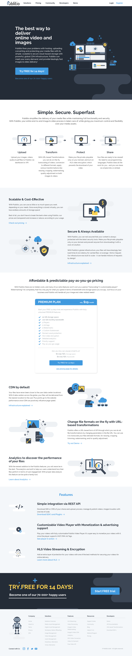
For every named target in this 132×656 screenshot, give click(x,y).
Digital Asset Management (52, 627)
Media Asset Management (52, 624)
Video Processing (73, 624)
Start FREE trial (105, 591)
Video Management (50, 636)
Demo (75, 3)
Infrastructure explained (78, 263)
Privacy (30, 630)
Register (119, 3)
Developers (64, 3)
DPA (29, 633)
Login (111, 3)
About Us (31, 624)
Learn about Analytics (18, 479)
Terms (30, 627)
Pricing (38, 3)
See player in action (45, 539)
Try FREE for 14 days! (31, 71)
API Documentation (112, 624)
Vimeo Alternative (50, 645)
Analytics (70, 635)
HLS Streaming (72, 621)
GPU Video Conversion (74, 638)
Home (30, 621)
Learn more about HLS (47, 560)
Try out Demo (73, 443)
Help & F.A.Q (90, 630)
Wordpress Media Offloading (53, 630)
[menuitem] (36, 621)
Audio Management (50, 639)
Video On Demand (73, 641)
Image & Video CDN (73, 632)
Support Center (91, 621)
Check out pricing (16, 223)
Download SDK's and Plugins (49, 514)
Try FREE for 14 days (66, 363)
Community (50, 3)
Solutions (27, 3)
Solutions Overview (50, 621)
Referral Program (92, 633)
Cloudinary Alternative (51, 642)
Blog (88, 627)
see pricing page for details (67, 369)
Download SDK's (111, 630)
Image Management (50, 633)
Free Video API (72, 644)
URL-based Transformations (115, 627)
